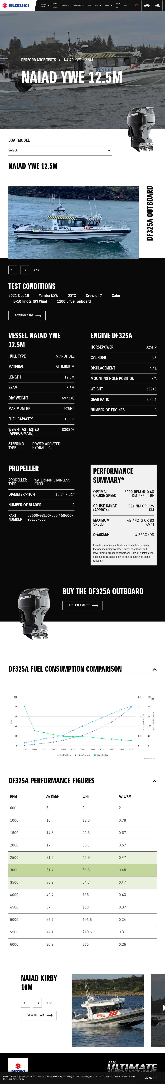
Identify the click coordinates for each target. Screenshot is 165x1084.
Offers (111, 7)
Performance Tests (38, 60)
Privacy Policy (18, 1079)
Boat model (18, 140)
